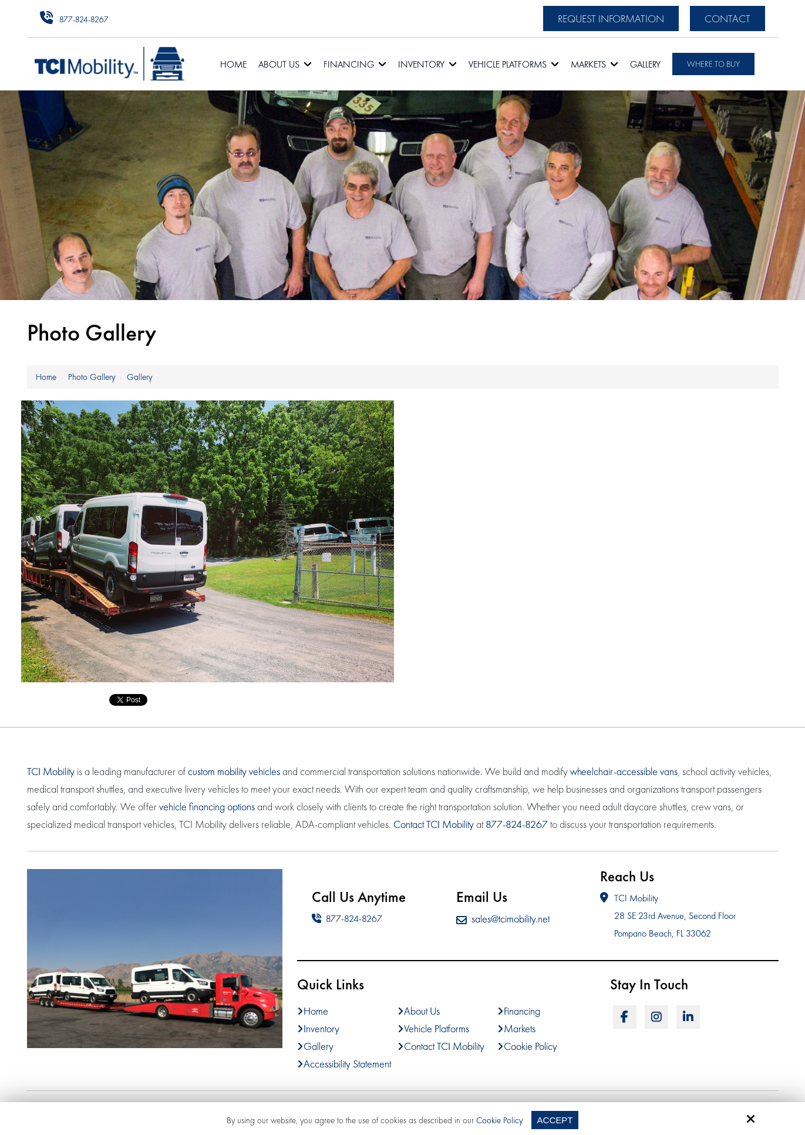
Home (46, 377)
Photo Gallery (91, 377)
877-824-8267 (84, 19)
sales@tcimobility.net (503, 918)
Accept (555, 1120)
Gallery (139, 377)
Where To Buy (713, 64)
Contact (727, 18)
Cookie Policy (499, 1120)
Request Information (611, 18)
